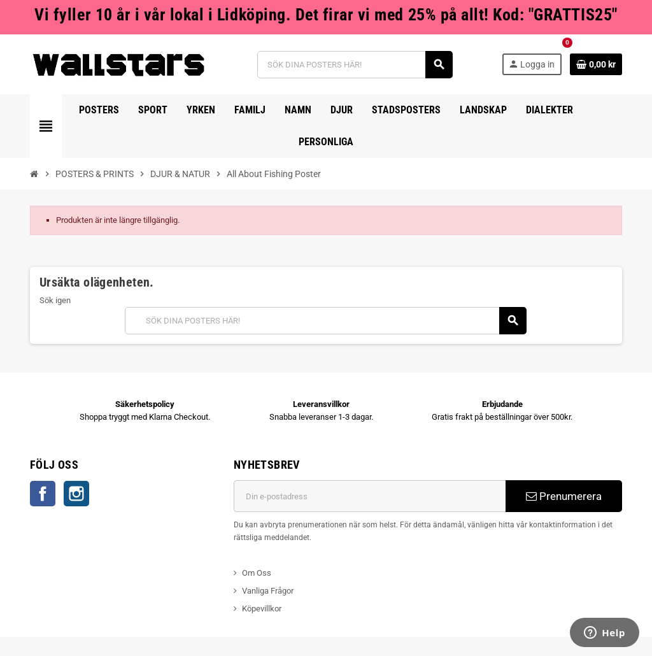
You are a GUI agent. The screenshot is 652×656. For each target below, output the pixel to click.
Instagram (76, 493)
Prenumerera (564, 496)
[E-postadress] (370, 496)
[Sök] (354, 64)
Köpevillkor (261, 608)
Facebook (42, 493)
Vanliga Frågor (268, 590)
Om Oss (256, 573)
